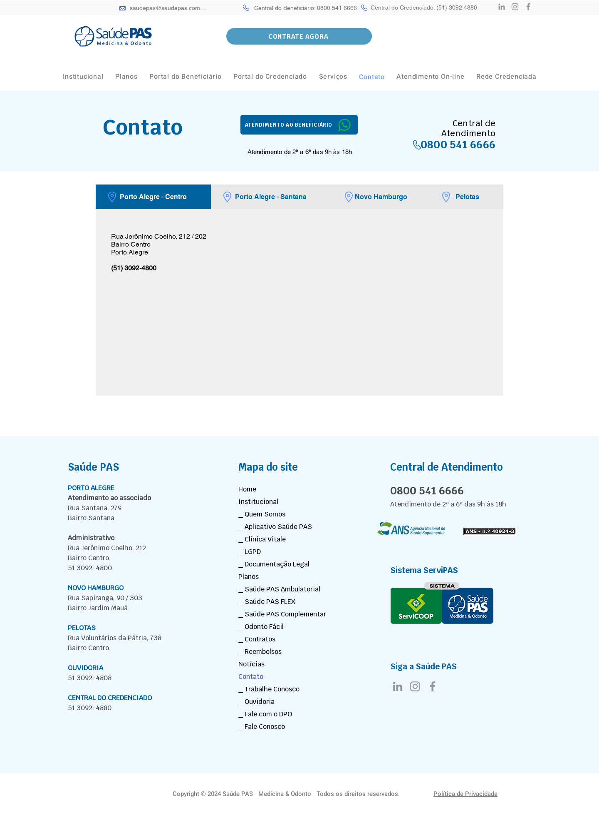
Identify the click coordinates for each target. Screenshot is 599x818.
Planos (248, 576)
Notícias (251, 664)
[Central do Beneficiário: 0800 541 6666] (305, 8)
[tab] (153, 197)
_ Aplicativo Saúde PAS (275, 526)
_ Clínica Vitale (262, 539)
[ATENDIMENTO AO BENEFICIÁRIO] (299, 125)
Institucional (258, 501)
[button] (299, 36)
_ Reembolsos (260, 651)
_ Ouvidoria (256, 701)
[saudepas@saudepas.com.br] (168, 7)
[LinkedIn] (501, 6)
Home (247, 489)
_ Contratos (256, 639)
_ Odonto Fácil (261, 626)
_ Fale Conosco (261, 726)
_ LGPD (249, 551)
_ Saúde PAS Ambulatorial (279, 589)
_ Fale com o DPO (265, 714)
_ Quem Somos (261, 514)
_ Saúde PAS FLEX (266, 601)
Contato (250, 676)
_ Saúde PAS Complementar (282, 614)
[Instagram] (515, 6)
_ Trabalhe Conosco (269, 689)
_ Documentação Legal (273, 564)
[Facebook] (528, 6)
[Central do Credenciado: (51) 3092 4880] (423, 7)
